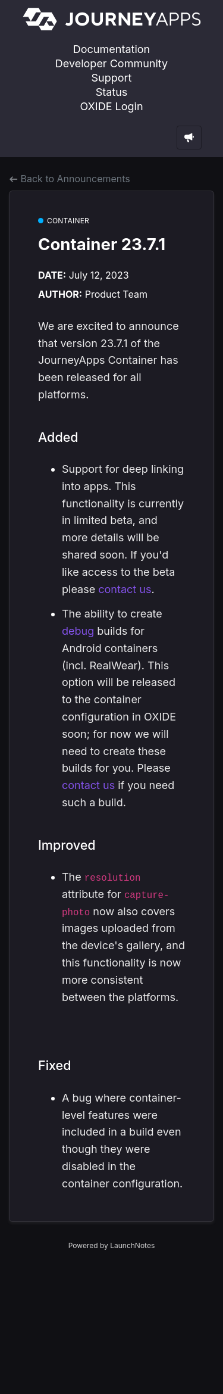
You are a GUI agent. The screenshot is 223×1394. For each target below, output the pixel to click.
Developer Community (111, 63)
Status (112, 92)
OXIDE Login (111, 106)
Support (112, 77)
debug (78, 631)
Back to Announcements (70, 179)
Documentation (111, 49)
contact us (124, 589)
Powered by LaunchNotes (111, 1245)
